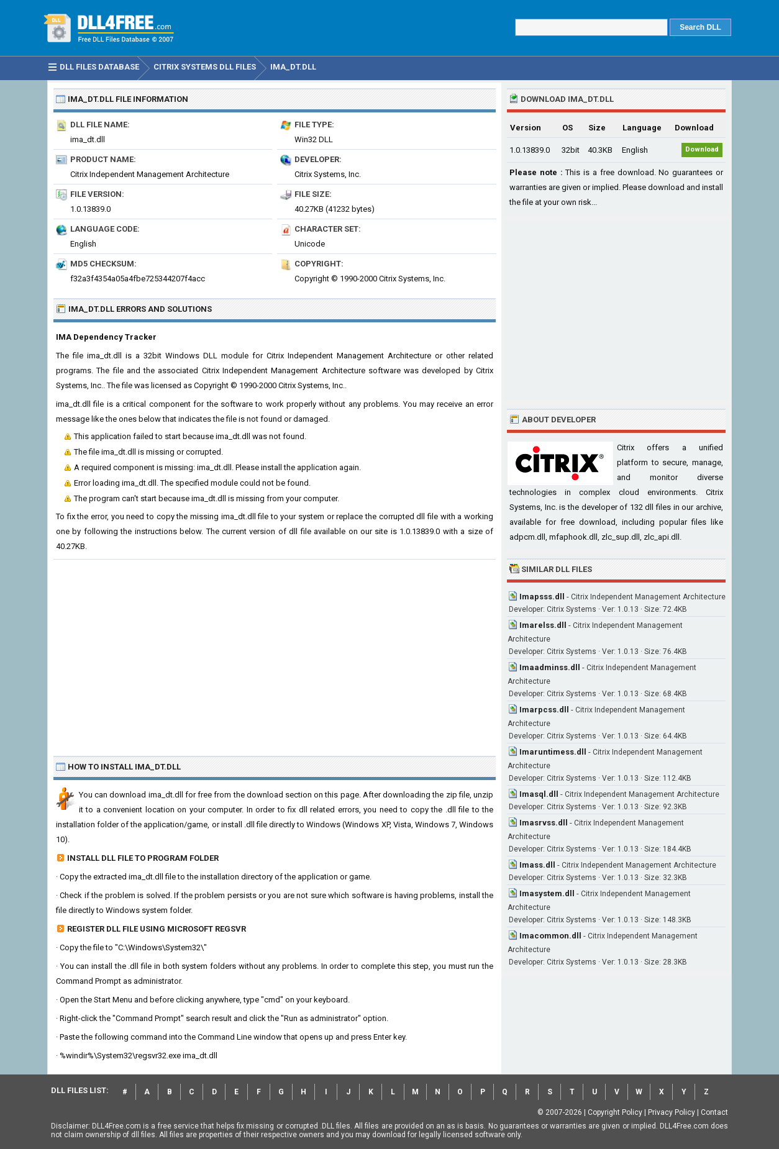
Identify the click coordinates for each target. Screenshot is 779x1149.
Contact (714, 1112)
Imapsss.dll (542, 596)
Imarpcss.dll (544, 709)
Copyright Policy (615, 1112)
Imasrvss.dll (543, 822)
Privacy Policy (671, 1112)
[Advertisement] (274, 653)
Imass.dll (537, 865)
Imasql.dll (538, 794)
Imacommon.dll (550, 935)
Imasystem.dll (547, 893)
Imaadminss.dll (549, 667)
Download (702, 149)
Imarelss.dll (543, 625)
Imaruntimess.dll (552, 751)
